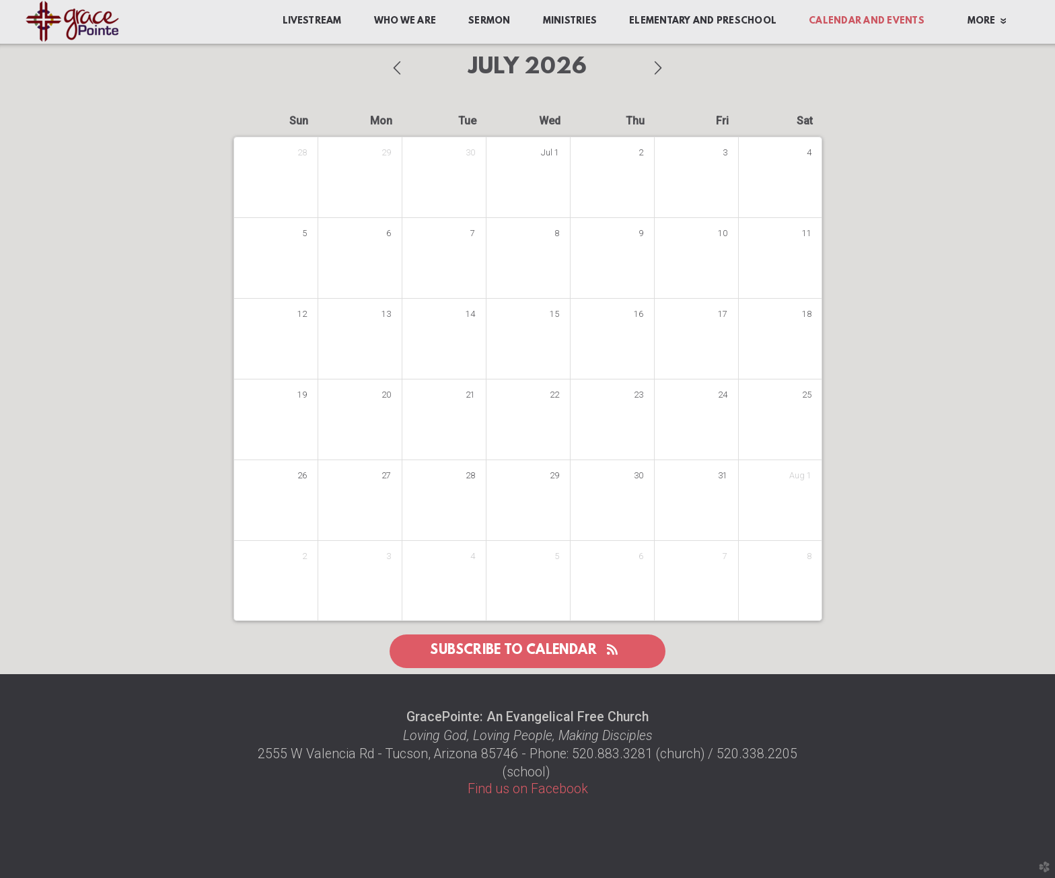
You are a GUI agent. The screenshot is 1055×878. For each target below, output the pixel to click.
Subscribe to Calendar (527, 650)
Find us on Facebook (528, 789)
